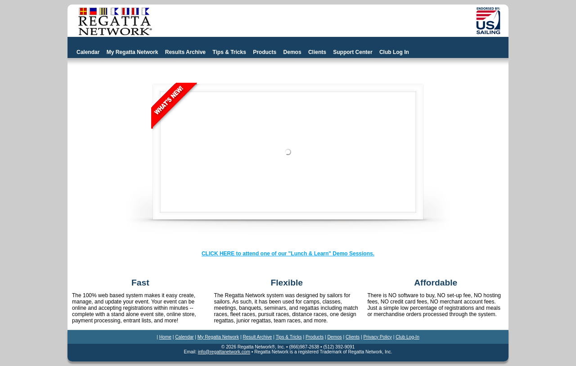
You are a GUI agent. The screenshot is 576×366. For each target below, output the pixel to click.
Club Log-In (407, 337)
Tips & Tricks (229, 52)
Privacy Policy (377, 337)
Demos (293, 52)
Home (165, 337)
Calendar (87, 52)
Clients (317, 52)
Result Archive (257, 337)
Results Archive (185, 52)
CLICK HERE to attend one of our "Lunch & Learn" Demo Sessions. (288, 253)
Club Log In (394, 52)
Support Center (352, 52)
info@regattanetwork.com (224, 351)
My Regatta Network (132, 52)
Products (264, 52)
